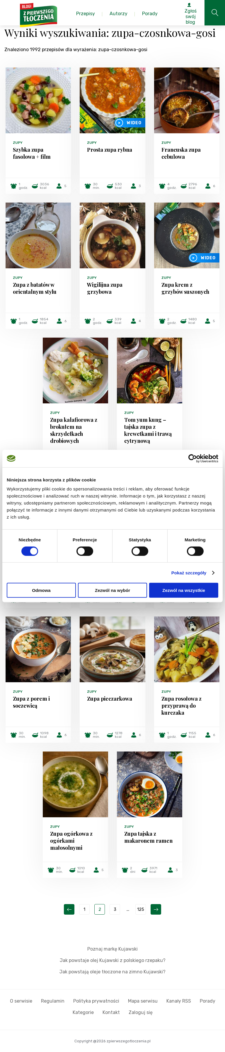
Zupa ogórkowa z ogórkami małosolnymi (71, 840)
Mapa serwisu (143, 1001)
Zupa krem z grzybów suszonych (185, 288)
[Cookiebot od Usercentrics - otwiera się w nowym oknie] (192, 458)
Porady (207, 1001)
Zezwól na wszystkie (183, 590)
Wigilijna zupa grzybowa (104, 288)
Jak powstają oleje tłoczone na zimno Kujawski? (112, 972)
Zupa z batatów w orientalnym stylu (35, 288)
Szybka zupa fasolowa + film (32, 153)
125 (140, 909)
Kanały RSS (178, 1001)
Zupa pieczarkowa (109, 698)
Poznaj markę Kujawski (112, 949)
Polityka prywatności (96, 1001)
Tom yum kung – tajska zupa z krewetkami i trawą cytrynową (148, 430)
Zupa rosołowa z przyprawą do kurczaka (181, 705)
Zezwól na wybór (112, 590)
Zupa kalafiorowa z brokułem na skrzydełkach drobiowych (73, 430)
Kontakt (111, 1012)
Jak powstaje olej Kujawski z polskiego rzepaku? (113, 960)
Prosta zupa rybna (109, 149)
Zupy (18, 143)
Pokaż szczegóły (189, 572)
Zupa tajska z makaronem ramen (148, 837)
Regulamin (52, 1001)
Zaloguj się (141, 1012)
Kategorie (83, 1012)
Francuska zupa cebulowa (181, 153)
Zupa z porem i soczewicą (31, 702)
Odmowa (41, 590)
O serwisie (21, 1001)
